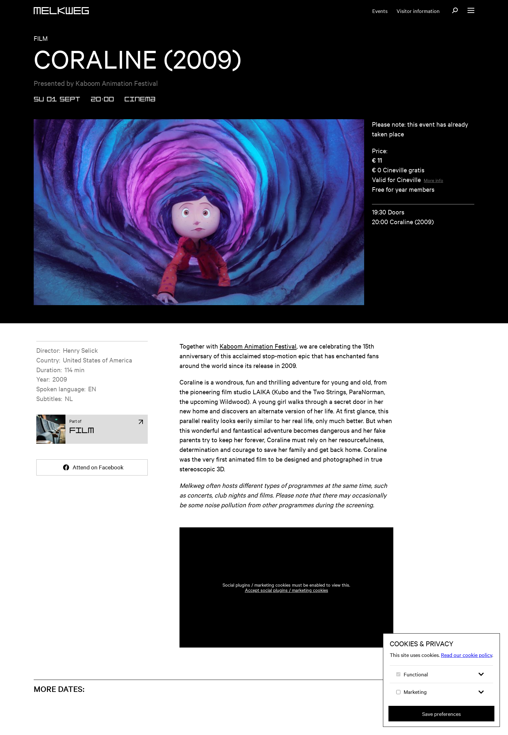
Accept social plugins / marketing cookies (286, 589)
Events (379, 10)
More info (433, 180)
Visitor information (418, 10)
